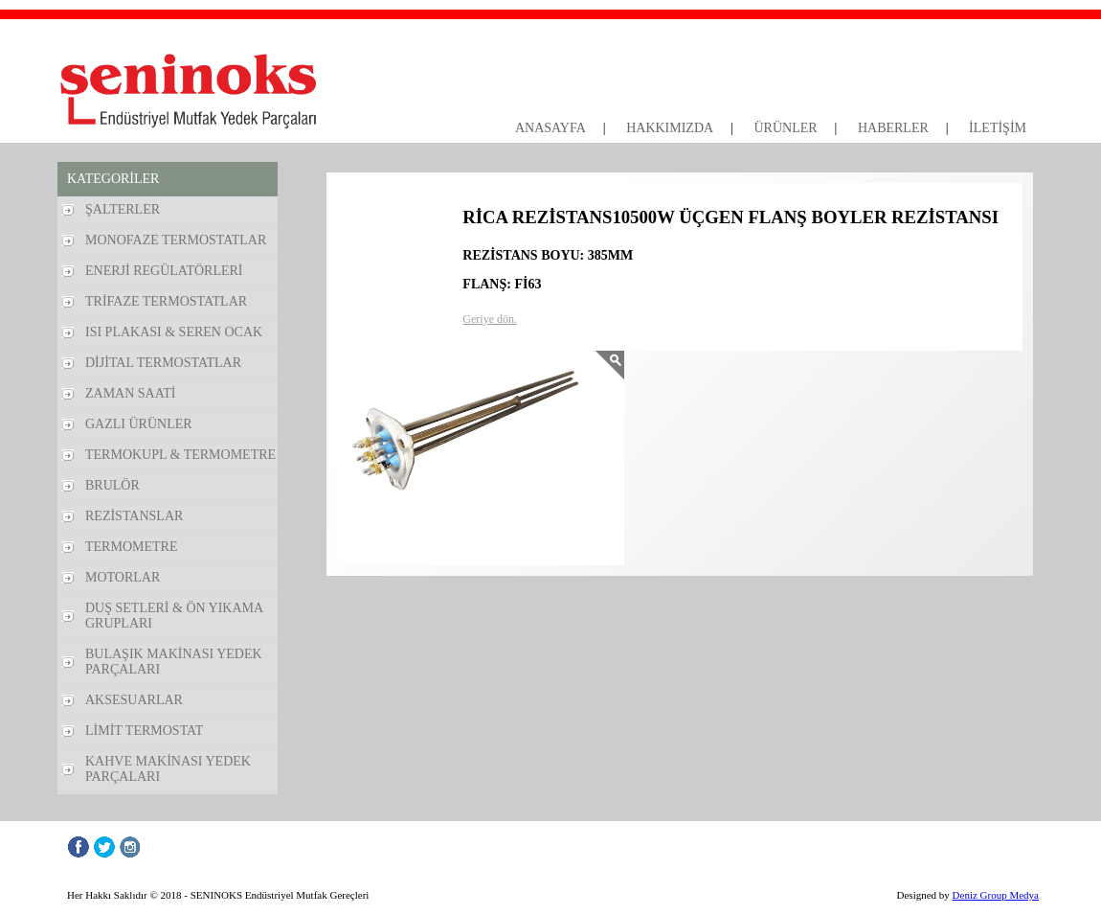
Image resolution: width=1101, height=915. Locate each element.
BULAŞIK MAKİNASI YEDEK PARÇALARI (173, 661)
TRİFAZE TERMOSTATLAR (166, 301)
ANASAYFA (550, 128)
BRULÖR (112, 485)
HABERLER (893, 128)
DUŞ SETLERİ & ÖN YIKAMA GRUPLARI (174, 615)
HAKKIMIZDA (669, 128)
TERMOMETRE (131, 546)
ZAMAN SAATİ (130, 393)
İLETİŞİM (997, 128)
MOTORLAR (122, 577)
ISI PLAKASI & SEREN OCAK (173, 332)
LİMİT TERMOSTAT (144, 730)
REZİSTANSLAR (134, 516)
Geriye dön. (489, 319)
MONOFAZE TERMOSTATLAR (175, 240)
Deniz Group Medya (996, 895)
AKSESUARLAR (134, 700)
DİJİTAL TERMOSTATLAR (163, 362)
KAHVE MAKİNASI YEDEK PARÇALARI (168, 769)
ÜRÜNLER (785, 128)
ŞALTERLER (122, 209)
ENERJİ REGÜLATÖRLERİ (164, 270)
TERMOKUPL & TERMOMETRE (180, 454)
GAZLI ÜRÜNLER (138, 424)
